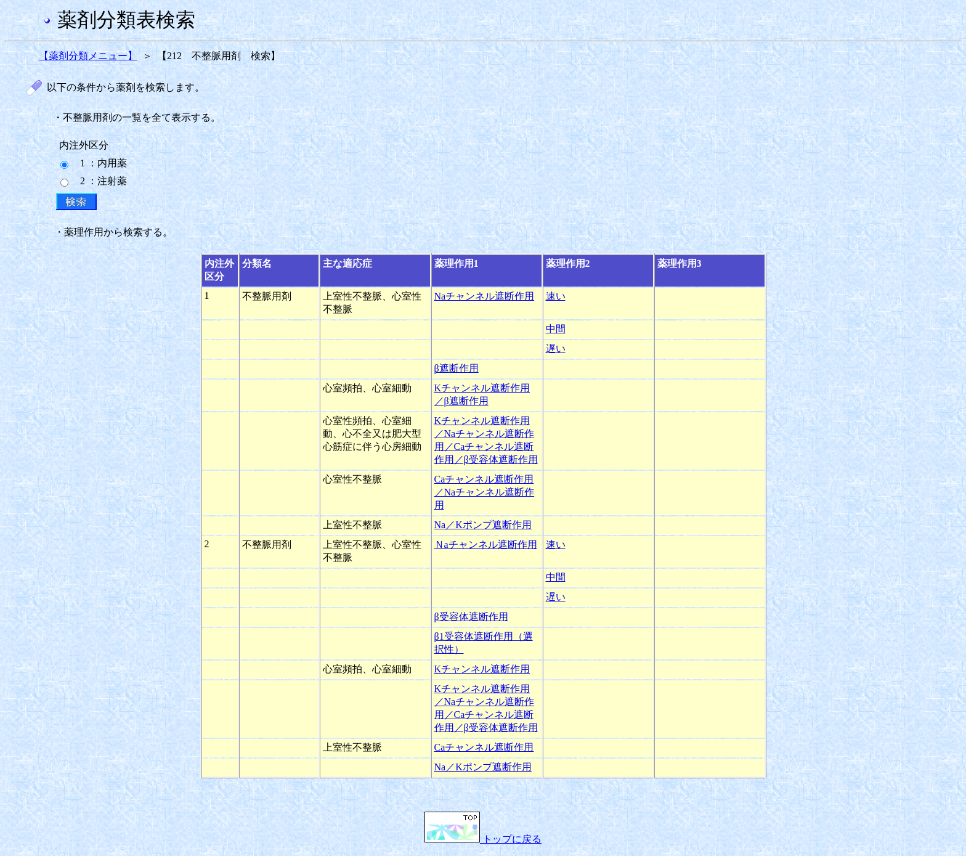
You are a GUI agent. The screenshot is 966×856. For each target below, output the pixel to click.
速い (556, 296)
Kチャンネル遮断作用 (482, 669)
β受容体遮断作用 (471, 616)
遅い (556, 348)
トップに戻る (483, 839)
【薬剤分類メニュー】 (88, 56)
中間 (556, 329)
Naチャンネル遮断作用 (484, 296)
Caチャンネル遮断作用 (484, 747)
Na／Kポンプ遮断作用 (483, 525)
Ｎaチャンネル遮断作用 (485, 544)
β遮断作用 (456, 368)
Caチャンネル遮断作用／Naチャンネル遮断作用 (484, 492)
